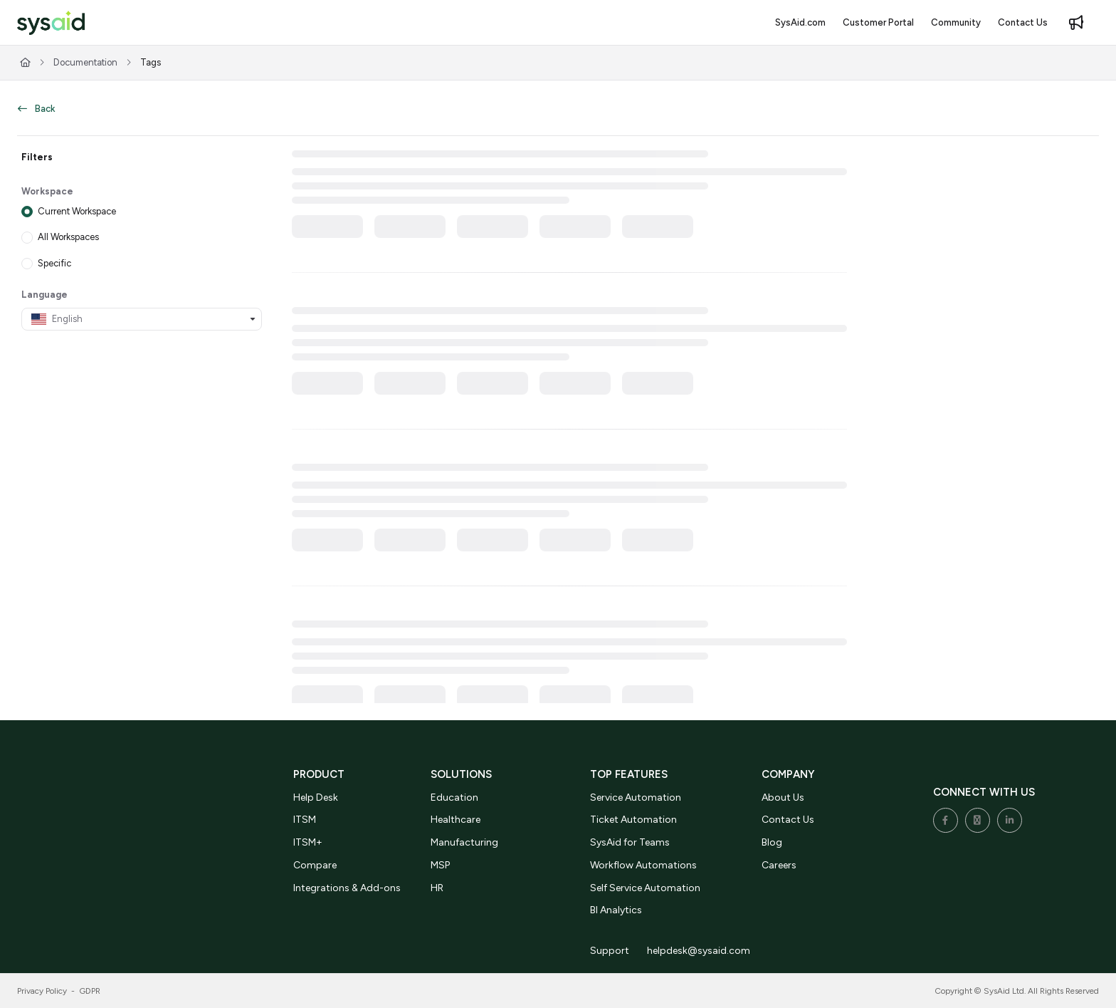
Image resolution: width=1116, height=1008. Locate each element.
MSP (440, 865)
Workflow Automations (643, 865)
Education (454, 797)
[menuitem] (800, 23)
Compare (315, 865)
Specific (54, 262)
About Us (783, 797)
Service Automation (635, 797)
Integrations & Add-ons (347, 888)
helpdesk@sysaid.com (698, 951)
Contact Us (788, 820)
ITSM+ (307, 842)
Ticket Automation (633, 820)
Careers (779, 865)
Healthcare (455, 820)
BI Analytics (616, 910)
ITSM (304, 820)
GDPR (90, 991)
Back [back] (36, 108)
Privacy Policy (42, 991)
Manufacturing (464, 842)
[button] (51, 23)
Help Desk (315, 797)
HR (437, 888)
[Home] (25, 63)
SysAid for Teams (630, 842)
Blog (772, 842)
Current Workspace (77, 211)
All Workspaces (68, 237)
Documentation (85, 62)
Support (609, 951)
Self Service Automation (645, 888)
